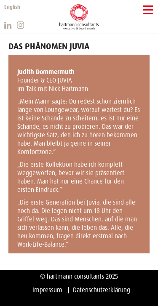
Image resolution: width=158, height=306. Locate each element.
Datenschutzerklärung (101, 290)
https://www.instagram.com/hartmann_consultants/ (21, 25)
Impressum (47, 290)
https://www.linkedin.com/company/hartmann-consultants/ (8, 25)
